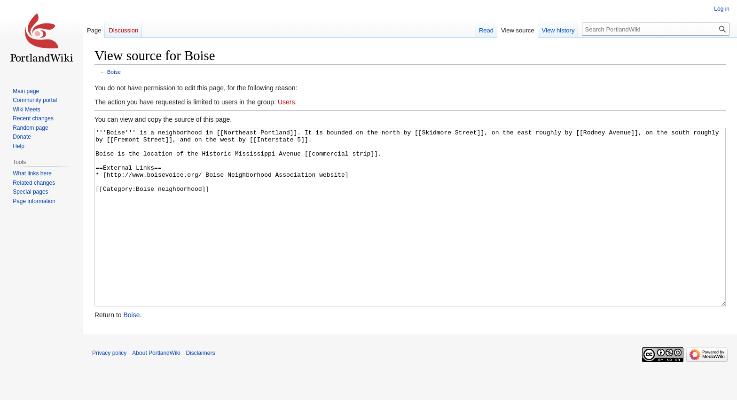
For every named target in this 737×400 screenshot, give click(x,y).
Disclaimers (200, 388)
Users (286, 102)
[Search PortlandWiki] (655, 29)
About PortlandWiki (156, 388)
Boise (114, 72)
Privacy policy (109, 388)
